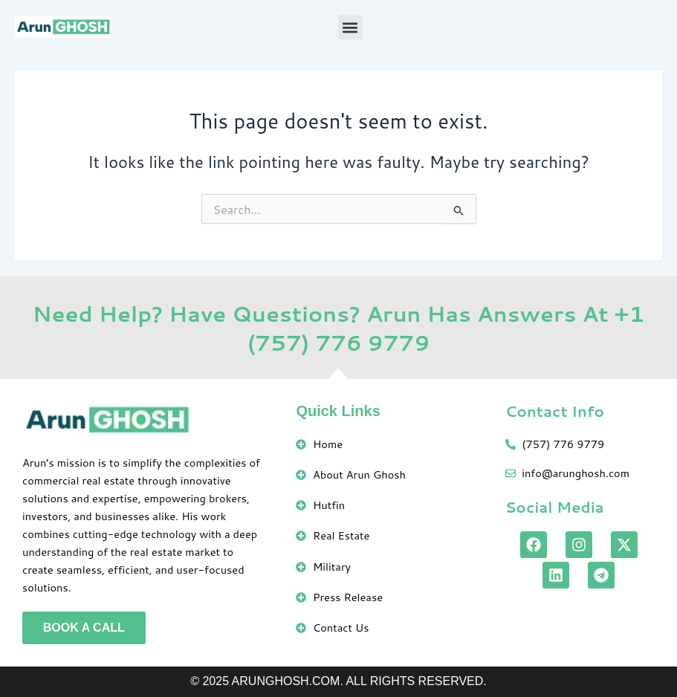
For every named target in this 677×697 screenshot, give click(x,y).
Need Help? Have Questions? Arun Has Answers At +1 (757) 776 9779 (339, 327)
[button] (350, 27)
